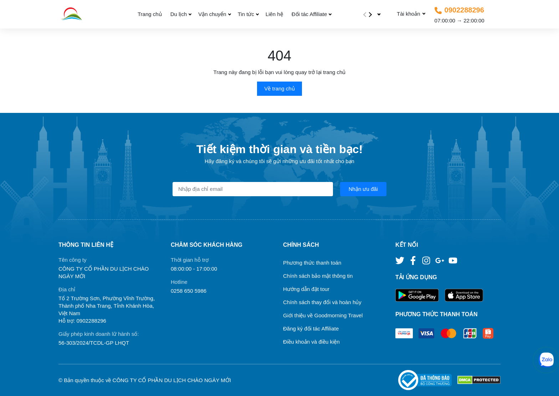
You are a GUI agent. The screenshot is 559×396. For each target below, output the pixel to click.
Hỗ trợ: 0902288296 (82, 321)
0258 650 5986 (188, 291)
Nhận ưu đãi (363, 189)
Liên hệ (274, 14)
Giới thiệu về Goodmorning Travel (323, 315)
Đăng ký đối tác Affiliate (311, 328)
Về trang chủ (279, 88)
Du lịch (178, 14)
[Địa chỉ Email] (253, 189)
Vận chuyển (212, 14)
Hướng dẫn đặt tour (306, 289)
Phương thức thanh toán (312, 263)
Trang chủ (150, 14)
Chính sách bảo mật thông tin (318, 276)
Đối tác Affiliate (309, 14)
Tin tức (246, 14)
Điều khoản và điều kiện (311, 342)
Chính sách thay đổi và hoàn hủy (322, 302)
